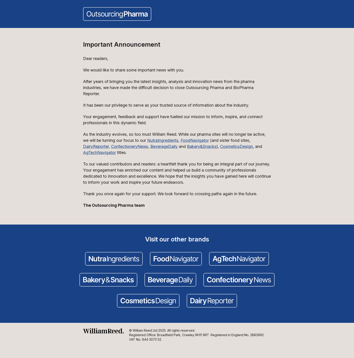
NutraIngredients (162, 140)
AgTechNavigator (99, 152)
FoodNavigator (195, 140)
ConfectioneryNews (129, 146)
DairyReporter (96, 146)
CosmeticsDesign (236, 146)
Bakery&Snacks (202, 146)
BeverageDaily (164, 146)
